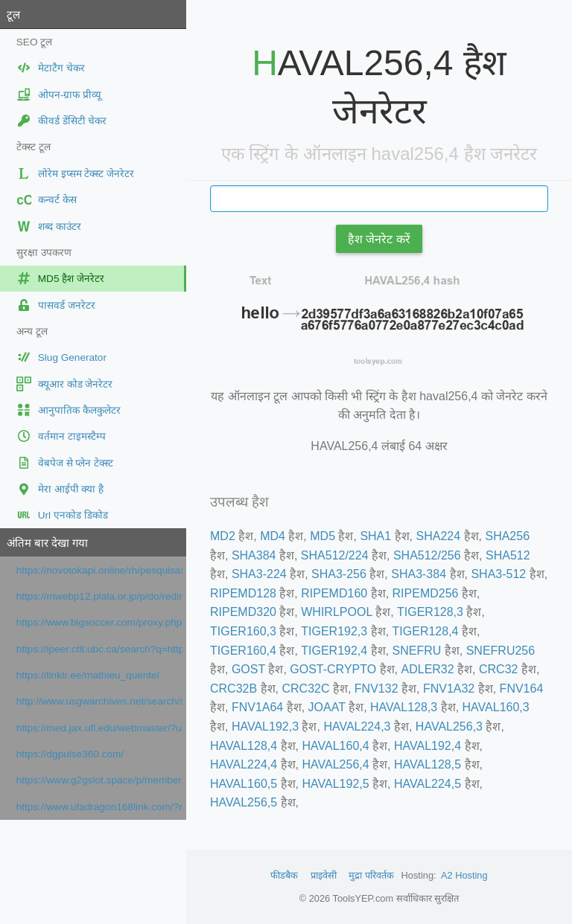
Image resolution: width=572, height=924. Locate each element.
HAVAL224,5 (427, 783)
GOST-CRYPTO (333, 669)
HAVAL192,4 (427, 745)
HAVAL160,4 (335, 745)
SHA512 (508, 555)
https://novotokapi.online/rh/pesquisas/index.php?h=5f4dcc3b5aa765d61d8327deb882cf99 (99, 570)
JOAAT (327, 707)
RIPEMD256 (426, 593)
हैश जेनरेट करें (379, 239)
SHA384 (254, 555)
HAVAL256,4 (335, 764)
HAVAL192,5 (335, 783)
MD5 (322, 536)
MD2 (222, 536)
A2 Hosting (464, 875)
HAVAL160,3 (496, 707)
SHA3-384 (418, 574)
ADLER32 (427, 669)
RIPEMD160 (334, 593)
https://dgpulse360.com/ (70, 754)
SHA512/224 (335, 555)
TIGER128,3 (430, 612)
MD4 (272, 536)
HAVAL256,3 (449, 726)
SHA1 (375, 536)
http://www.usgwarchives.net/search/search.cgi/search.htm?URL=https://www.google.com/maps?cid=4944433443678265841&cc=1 (99, 701)
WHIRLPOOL (336, 612)
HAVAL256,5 (243, 802)
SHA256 (507, 536)
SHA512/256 (427, 555)
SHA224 (438, 536)
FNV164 (522, 688)
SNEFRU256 (500, 650)
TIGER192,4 (334, 650)
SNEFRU (417, 650)
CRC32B (233, 688)
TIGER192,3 (334, 631)
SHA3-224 (259, 574)
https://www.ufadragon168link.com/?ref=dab (99, 806)
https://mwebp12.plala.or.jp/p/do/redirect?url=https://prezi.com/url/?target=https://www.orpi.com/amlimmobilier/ (99, 596)
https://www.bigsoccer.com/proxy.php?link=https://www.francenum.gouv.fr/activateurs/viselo (99, 622)
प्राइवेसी (324, 875)
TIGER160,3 (243, 631)
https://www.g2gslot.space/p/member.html (99, 780)
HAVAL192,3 (265, 726)
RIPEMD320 (243, 612)
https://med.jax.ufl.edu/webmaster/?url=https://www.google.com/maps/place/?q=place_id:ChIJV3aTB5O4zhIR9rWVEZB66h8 (99, 728)
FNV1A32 (448, 688)
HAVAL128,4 (243, 745)
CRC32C (305, 688)
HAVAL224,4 (243, 764)
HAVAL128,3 (403, 707)
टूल (13, 14)
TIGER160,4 (243, 650)
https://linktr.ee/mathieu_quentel (87, 675)
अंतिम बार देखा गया (47, 542)
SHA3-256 (338, 574)
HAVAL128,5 (427, 764)
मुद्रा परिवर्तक (371, 875)
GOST (248, 669)
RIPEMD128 (243, 593)
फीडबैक (284, 875)
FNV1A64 (257, 707)
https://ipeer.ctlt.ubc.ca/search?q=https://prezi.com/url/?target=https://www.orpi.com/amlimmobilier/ (99, 649)
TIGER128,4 (426, 631)
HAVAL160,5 (243, 783)
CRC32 (498, 669)
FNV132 (376, 688)
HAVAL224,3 (356, 726)
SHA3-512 (498, 574)
